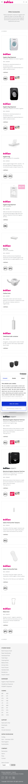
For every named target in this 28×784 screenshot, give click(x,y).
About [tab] (23, 378)
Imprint (14, 772)
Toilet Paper (4, 658)
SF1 (2, 712)
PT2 (2, 710)
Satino (3, 753)
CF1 (7, 696)
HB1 (7, 700)
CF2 (2, 698)
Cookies (21, 774)
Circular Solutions (6, 730)
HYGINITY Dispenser (6, 686)
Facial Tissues (4, 667)
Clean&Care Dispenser (7, 684)
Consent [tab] (5, 378)
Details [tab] (14, 378)
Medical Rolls (4, 662)
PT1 (7, 708)
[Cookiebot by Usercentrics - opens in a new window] (20, 374)
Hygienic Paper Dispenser (7, 681)
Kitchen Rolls (4, 665)
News (2, 727)
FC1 (2, 700)
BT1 (2, 696)
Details (6, 72)
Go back (4, 31)
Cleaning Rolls (5, 660)
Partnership (4, 751)
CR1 (7, 698)
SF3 (2, 715)
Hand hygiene (5, 741)
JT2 (7, 703)
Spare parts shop (5, 722)
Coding (3, 690)
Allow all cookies (14, 403)
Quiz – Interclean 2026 (7, 739)
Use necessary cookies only (14, 408)
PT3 (7, 710)
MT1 (2, 708)
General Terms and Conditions (10, 774)
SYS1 (7, 715)
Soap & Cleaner (5, 674)
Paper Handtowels (6, 653)
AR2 (7, 693)
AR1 (2, 693)
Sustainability (5, 744)
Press (2, 756)
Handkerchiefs (5, 670)
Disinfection (4, 672)
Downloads (4, 725)
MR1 (7, 705)
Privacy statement (6, 772)
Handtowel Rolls (5, 655)
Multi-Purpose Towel (6, 650)
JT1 (2, 703)
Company (4, 748)
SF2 (7, 712)
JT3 (2, 705)
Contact (3, 758)
